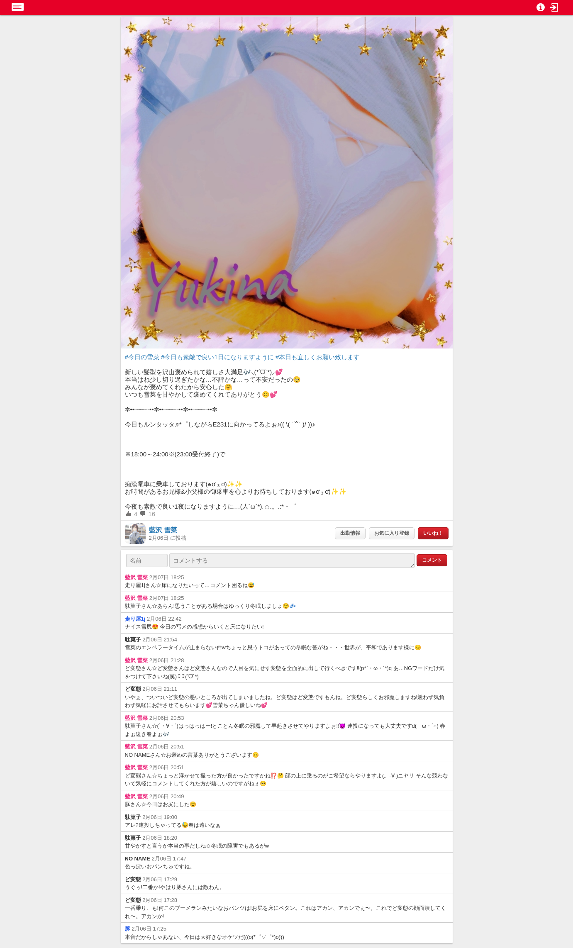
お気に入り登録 (391, 533)
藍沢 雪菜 (163, 530)
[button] (554, 7)
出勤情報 (350, 533)
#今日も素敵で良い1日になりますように (217, 357)
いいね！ (433, 533)
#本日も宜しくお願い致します (318, 357)
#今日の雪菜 (142, 357)
